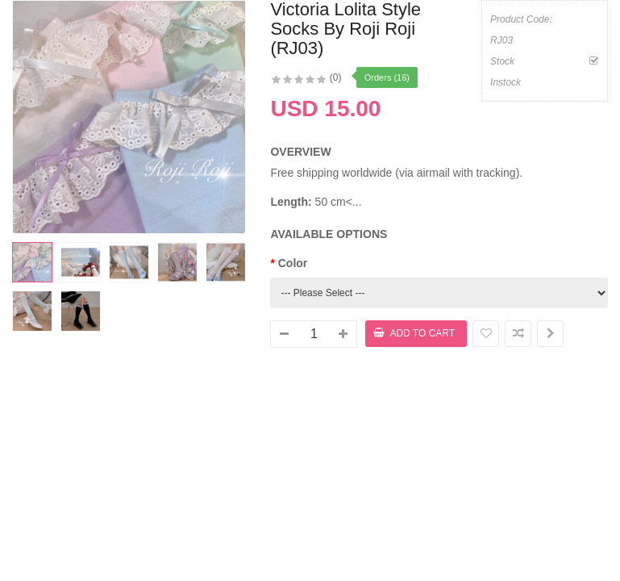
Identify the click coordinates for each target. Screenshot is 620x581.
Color (293, 263)
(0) (336, 77)
